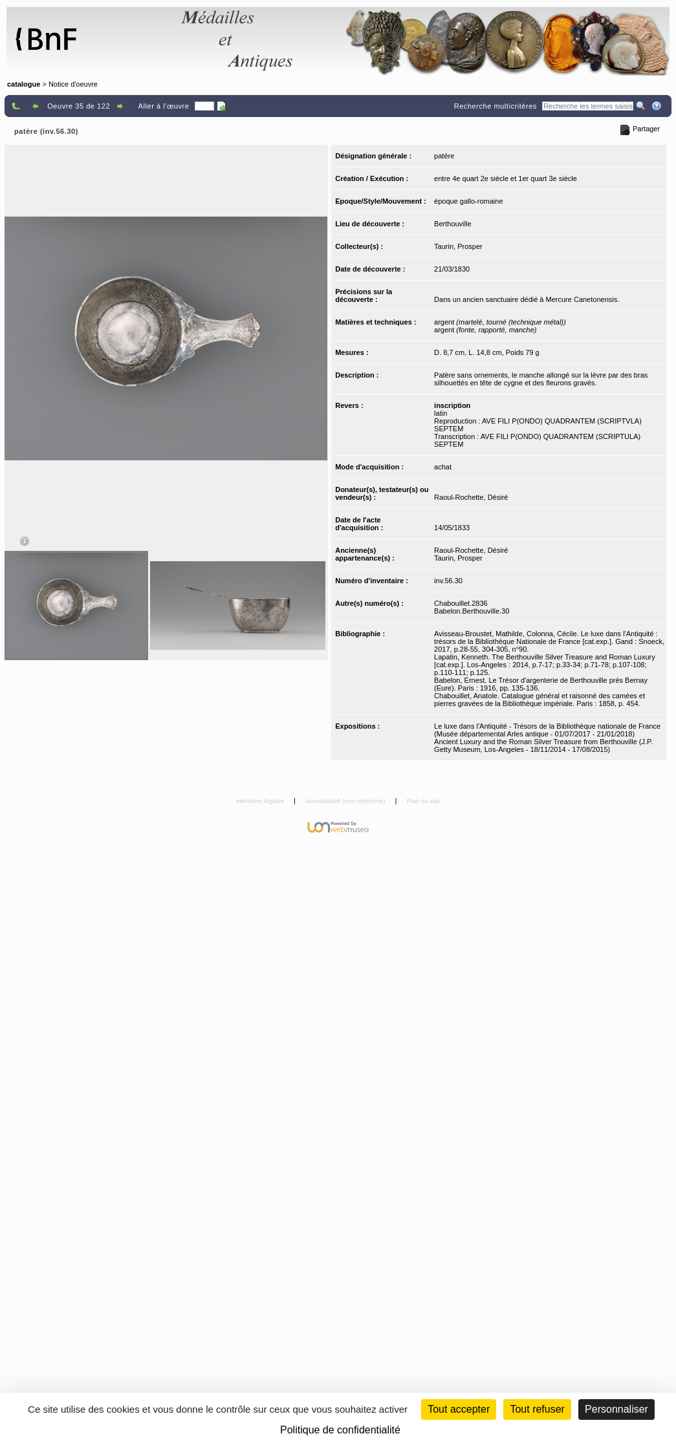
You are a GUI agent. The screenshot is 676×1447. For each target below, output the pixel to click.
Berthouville (452, 224)
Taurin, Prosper (458, 246)
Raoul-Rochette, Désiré (471, 497)
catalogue (23, 84)
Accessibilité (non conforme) (346, 800)
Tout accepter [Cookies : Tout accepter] (459, 1409)
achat (443, 467)
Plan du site (423, 800)
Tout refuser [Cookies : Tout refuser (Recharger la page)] (537, 1409)
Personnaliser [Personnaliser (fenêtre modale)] (616, 1409)
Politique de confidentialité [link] (340, 1429)
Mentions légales (261, 800)
